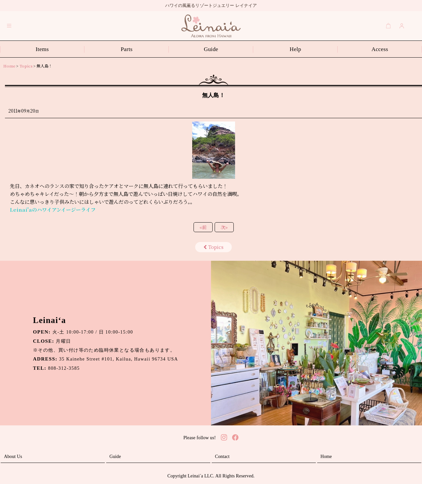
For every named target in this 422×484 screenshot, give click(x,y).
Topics (213, 247)
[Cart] (388, 25)
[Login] (402, 25)
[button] (9, 25)
